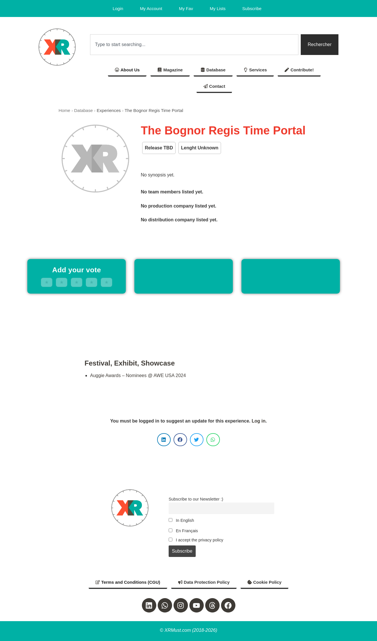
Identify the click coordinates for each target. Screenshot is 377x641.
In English (181, 520)
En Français (183, 530)
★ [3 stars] (77, 282)
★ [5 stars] (106, 282)
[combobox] (194, 44)
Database (83, 110)
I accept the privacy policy (196, 540)
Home (65, 110)
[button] (164, 439)
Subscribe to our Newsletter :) (196, 499)
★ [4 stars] (92, 282)
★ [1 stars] (47, 282)
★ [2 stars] (62, 282)
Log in (258, 421)
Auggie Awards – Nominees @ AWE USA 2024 (138, 375)
